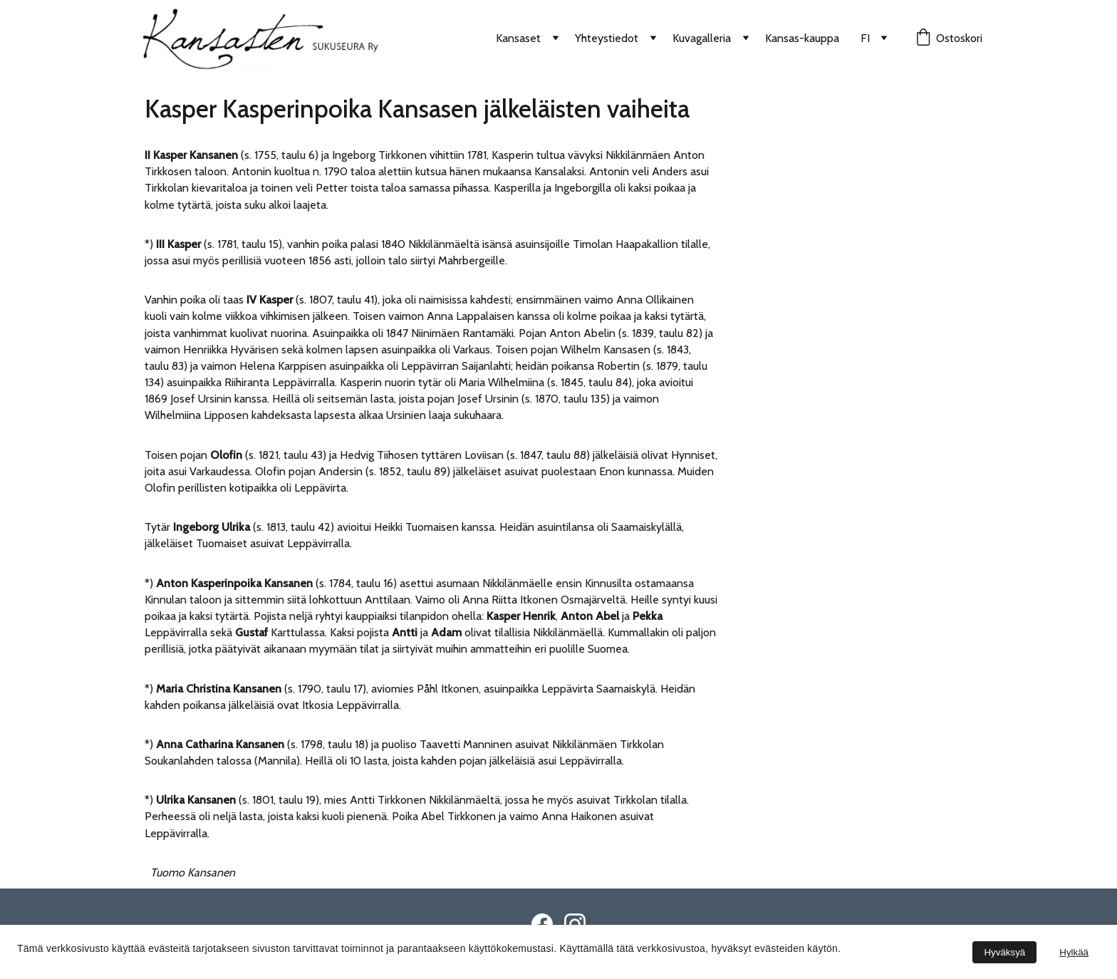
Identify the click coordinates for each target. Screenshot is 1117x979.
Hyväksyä (1004, 952)
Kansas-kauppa (802, 38)
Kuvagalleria (701, 38)
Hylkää (1074, 952)
